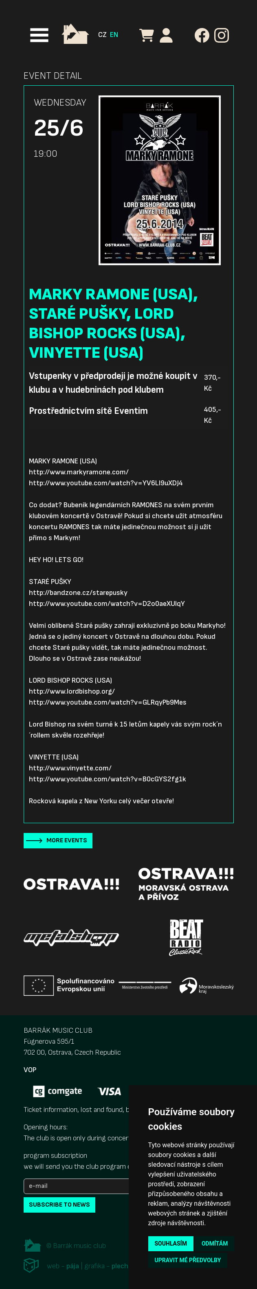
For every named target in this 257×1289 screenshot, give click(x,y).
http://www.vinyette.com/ (70, 768)
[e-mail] (85, 1186)
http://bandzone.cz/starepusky (78, 592)
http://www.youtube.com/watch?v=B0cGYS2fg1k (107, 779)
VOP (30, 1070)
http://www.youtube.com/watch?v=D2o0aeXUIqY (107, 603)
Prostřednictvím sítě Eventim (88, 411)
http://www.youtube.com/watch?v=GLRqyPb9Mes (108, 702)
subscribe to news (59, 1205)
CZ (102, 34)
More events (66, 840)
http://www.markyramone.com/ (79, 472)
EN (114, 34)
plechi (121, 1266)
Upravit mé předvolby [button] (188, 1260)
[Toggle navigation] (39, 35)
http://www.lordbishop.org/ (72, 691)
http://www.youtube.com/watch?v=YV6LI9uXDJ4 (106, 483)
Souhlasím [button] (171, 1243)
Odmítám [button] (215, 1243)
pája (72, 1266)
